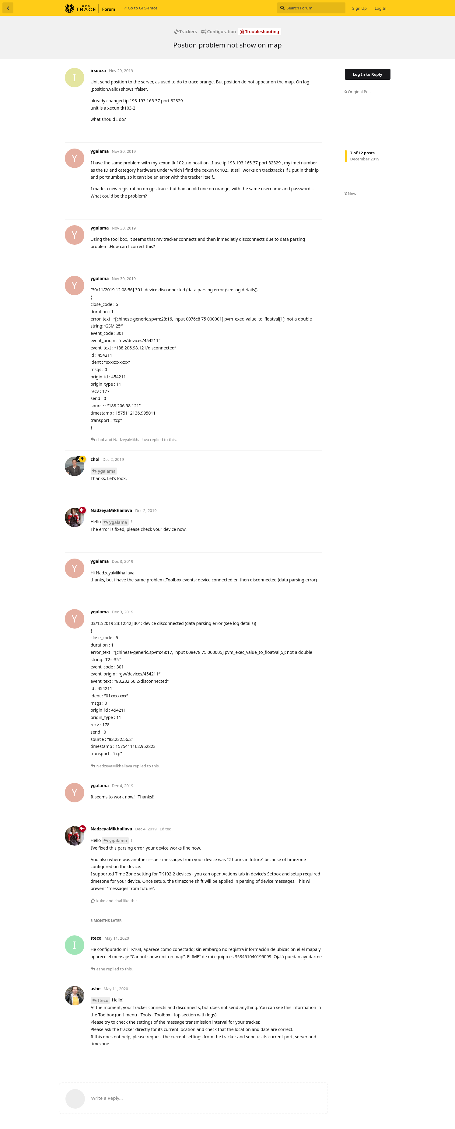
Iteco (103, 1000)
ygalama (107, 471)
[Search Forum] (311, 7)
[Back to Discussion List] (7, 7)
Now (350, 193)
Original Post (358, 91)
